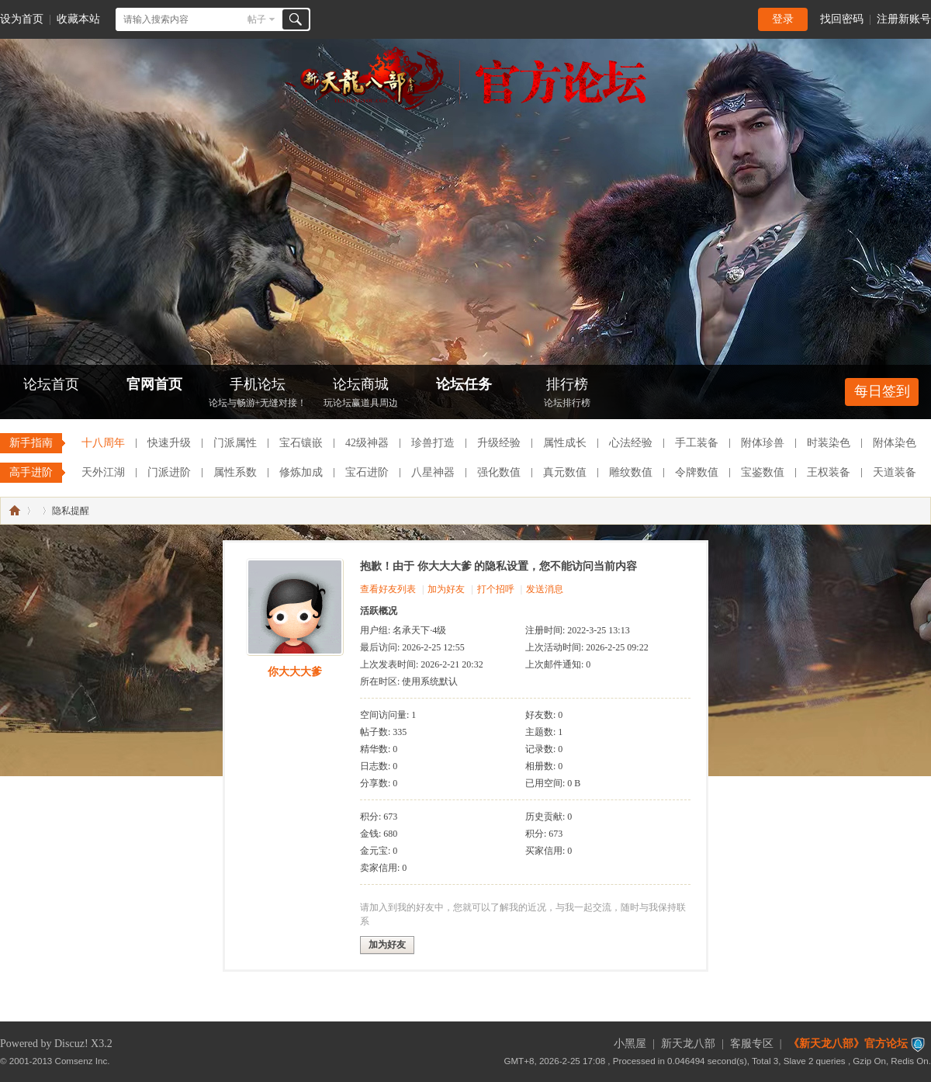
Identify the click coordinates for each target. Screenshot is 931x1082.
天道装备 (894, 472)
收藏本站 (78, 19)
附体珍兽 (762, 443)
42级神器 (367, 443)
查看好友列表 (388, 589)
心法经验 (630, 443)
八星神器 (433, 472)
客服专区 (752, 1043)
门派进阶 (169, 472)
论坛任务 (464, 384)
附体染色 (894, 443)
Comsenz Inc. (82, 1061)
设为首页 (21, 19)
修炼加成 (301, 472)
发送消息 (544, 589)
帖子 (256, 19)
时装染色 (828, 443)
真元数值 (565, 472)
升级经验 (499, 443)
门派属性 (235, 443)
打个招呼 (495, 589)
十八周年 (103, 443)
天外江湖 (103, 472)
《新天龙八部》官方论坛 (848, 1043)
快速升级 (169, 443)
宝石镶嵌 (301, 443)
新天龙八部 (688, 1043)
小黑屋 (630, 1043)
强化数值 (499, 472)
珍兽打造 (433, 443)
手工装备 (696, 443)
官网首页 (154, 384)
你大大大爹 (295, 672)
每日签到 (882, 391)
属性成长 (565, 443)
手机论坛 (257, 393)
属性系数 (235, 472)
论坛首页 (51, 384)
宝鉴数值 (762, 472)
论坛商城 (361, 393)
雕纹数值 (630, 472)
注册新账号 (904, 19)
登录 (783, 19)
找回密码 (842, 19)
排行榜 (567, 393)
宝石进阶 (367, 472)
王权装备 (828, 472)
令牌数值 (696, 472)
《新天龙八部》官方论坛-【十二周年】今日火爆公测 (15, 511)
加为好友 (446, 589)
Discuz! (71, 1043)
